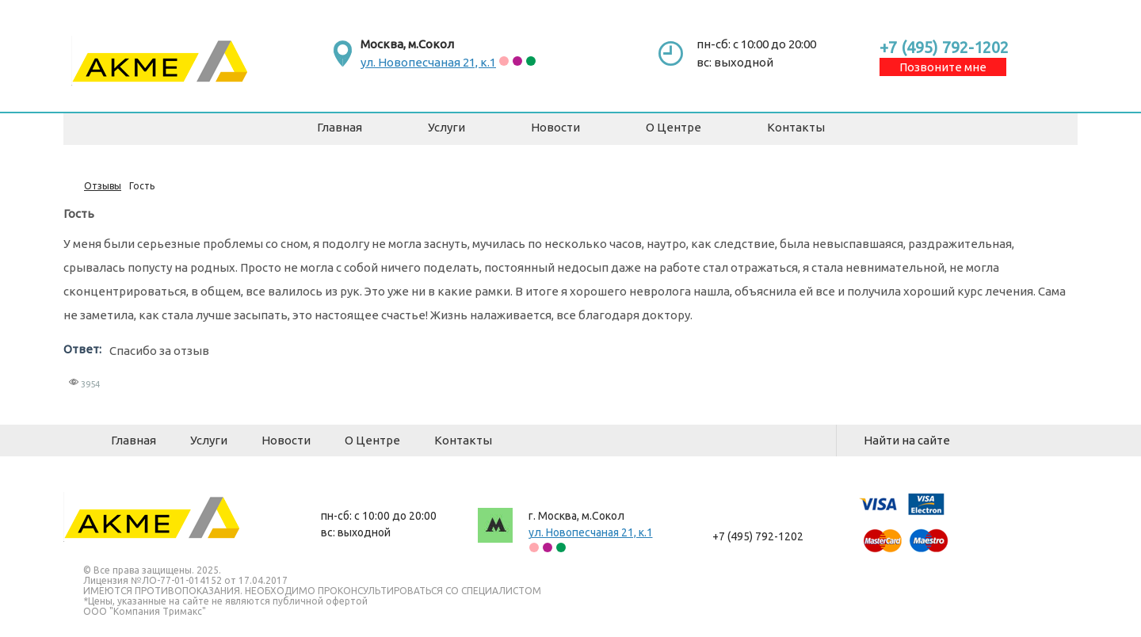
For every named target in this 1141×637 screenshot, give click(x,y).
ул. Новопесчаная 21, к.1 (428, 62)
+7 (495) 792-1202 (944, 47)
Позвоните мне (942, 67)
